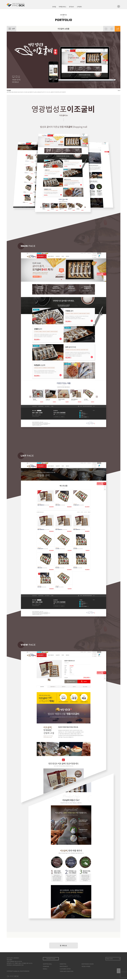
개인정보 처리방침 (86, 966)
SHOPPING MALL (47, 964)
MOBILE (45, 969)
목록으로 (63, 945)
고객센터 (79, 7)
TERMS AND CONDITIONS (66, 971)
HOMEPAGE (46, 966)
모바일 (54, 7)
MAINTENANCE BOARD (88, 964)
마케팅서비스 (62, 7)
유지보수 (71, 7)
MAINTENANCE (64, 966)
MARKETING (63, 964)
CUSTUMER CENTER (65, 969)
